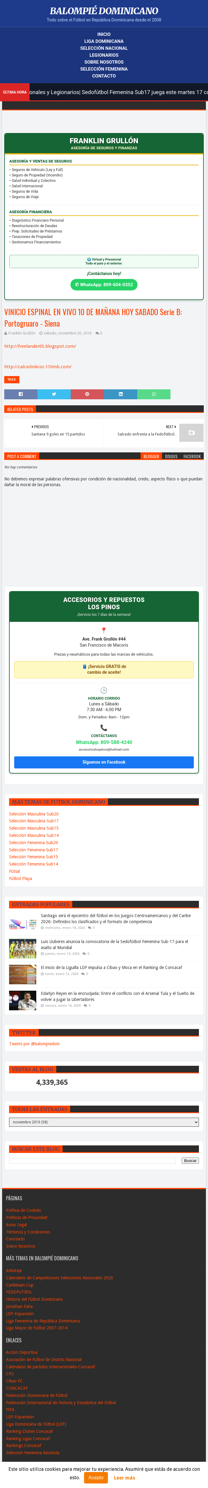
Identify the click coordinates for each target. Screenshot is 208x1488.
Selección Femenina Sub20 (33, 842)
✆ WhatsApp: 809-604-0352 (104, 284)
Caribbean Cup (20, 1285)
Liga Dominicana (104, 41)
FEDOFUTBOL (19, 1292)
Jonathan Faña (19, 1306)
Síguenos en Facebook (104, 762)
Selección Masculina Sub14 (34, 835)
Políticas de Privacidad (26, 1217)
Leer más (124, 1478)
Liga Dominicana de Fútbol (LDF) (36, 1424)
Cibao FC (14, 1381)
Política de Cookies (23, 1210)
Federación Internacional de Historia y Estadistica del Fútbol (61, 1402)
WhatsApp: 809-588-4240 (104, 742)
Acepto (96, 1477)
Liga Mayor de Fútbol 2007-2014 (36, 1327)
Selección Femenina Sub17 (33, 849)
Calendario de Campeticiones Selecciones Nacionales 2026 (59, 1277)
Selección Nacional (104, 48)
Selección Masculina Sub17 (34, 820)
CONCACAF (17, 1388)
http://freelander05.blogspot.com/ (40, 346)
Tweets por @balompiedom (34, 1043)
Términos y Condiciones (28, 1232)
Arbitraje (14, 1270)
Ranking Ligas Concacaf (28, 1438)
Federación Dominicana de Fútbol (36, 1395)
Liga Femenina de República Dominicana (43, 1321)
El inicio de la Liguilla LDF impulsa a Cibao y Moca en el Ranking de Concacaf (111, 967)
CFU (10, 1373)
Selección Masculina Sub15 (34, 828)
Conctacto (15, 1238)
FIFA (10, 1409)
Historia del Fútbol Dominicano (34, 1299)
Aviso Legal (16, 1224)
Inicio (104, 34)
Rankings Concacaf (23, 1445)
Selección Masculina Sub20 (34, 814)
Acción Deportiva (21, 1352)
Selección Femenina (104, 69)
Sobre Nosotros (103, 62)
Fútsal (14, 871)
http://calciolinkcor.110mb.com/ (38, 366)
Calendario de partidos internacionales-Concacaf (50, 1366)
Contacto (104, 76)
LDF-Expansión (20, 1313)
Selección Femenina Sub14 (33, 864)
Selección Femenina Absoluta (32, 1452)
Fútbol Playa (20, 878)
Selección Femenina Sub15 (33, 856)
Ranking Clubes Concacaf (29, 1431)
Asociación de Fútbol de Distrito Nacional (44, 1359)
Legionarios (104, 55)
